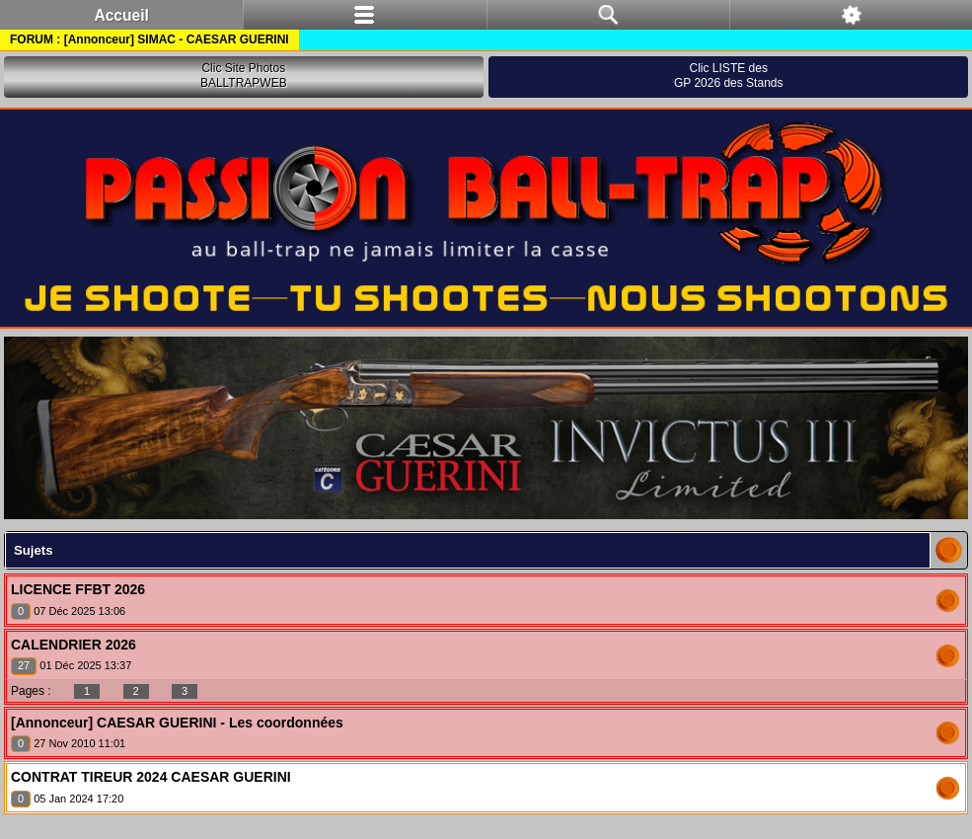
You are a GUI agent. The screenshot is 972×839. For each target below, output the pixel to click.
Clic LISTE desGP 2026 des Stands (729, 76)
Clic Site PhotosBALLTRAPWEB (243, 76)
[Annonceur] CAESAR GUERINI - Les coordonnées (177, 722)
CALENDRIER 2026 (73, 644)
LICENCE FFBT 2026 (78, 589)
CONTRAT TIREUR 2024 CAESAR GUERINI (151, 777)
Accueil (121, 15)
